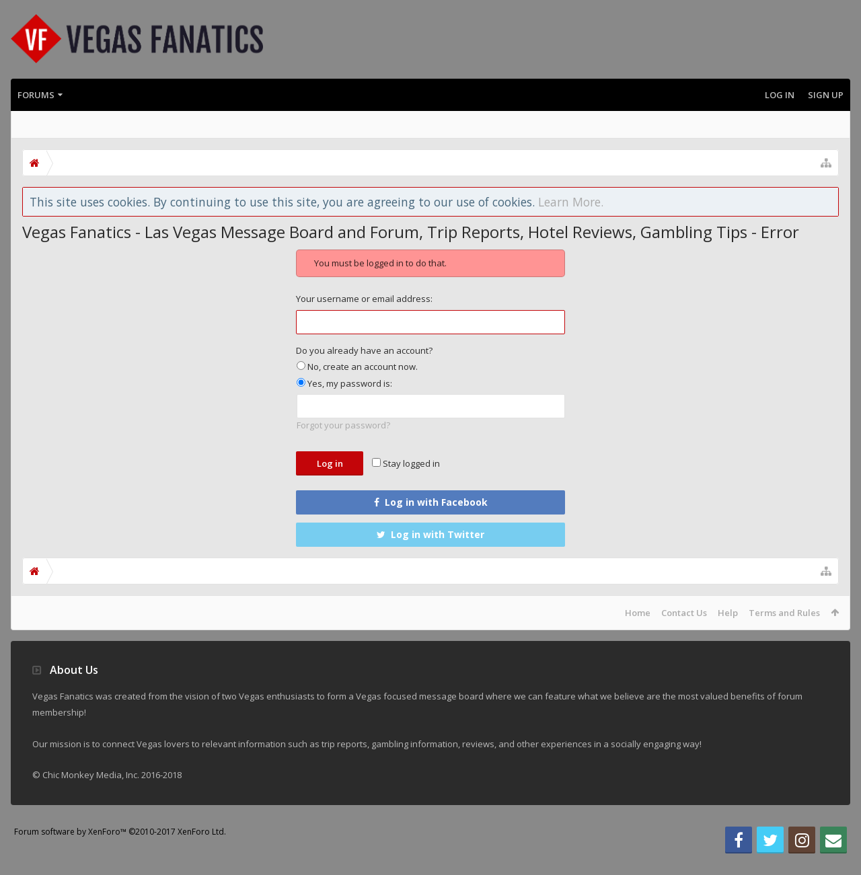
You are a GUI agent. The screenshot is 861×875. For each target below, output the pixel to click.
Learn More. (570, 202)
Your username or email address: (364, 299)
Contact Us (684, 613)
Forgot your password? (343, 425)
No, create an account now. (357, 366)
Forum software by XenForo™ (120, 853)
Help (728, 613)
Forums (35, 95)
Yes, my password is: (344, 383)
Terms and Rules (784, 613)
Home (637, 613)
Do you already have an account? (364, 350)
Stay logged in (406, 463)
